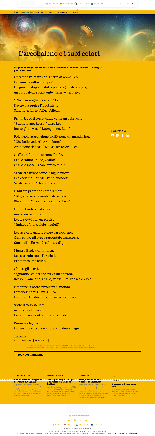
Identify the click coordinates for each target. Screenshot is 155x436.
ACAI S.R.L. (89, 431)
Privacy (127, 433)
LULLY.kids (63, 12)
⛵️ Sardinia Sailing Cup (22, 376)
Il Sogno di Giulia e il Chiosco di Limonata (90, 380)
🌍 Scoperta (30, 12)
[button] (131, 3)
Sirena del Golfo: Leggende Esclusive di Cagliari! (28, 380)
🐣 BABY (22, 12)
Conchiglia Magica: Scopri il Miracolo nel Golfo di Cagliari (61, 382)
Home (16, 12)
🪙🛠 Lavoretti (84, 376)
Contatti (134, 433)
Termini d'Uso (119, 433)
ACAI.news (81, 431)
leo (51, 340)
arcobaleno (26, 340)
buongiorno (41, 340)
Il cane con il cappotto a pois (124, 385)
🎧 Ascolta (115, 380)
